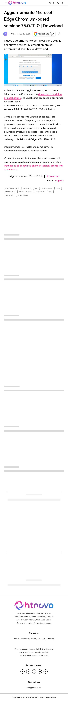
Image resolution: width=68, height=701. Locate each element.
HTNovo (35, 697)
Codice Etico (43, 655)
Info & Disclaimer (21, 639)
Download (53, 176)
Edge (58, 188)
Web (50, 192)
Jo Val (11, 33)
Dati (36, 188)
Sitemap (50, 639)
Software (40, 192)
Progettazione (25, 192)
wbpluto (59, 180)
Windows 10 (23, 195)
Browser (27, 188)
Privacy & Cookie (37, 639)
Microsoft (10, 192)
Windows (9, 195)
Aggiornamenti (12, 188)
